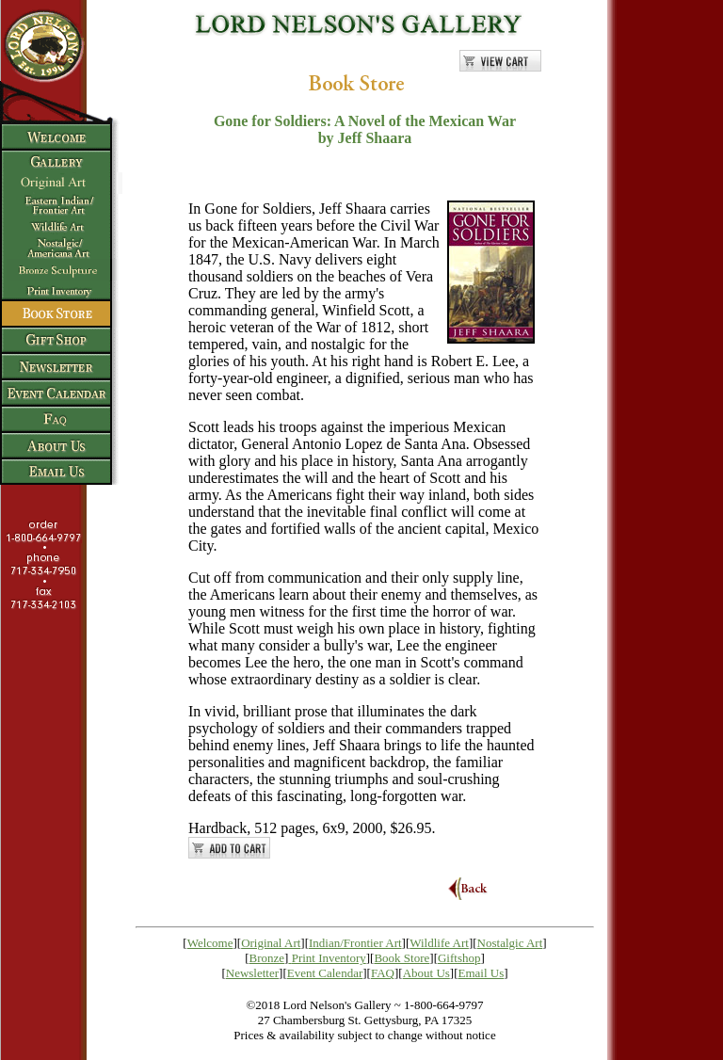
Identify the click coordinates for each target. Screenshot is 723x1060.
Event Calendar (325, 973)
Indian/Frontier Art (355, 943)
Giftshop (459, 958)
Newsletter (252, 973)
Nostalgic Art (510, 943)
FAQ (382, 973)
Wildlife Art (439, 943)
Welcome (210, 943)
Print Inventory (329, 958)
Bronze (267, 958)
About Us (426, 973)
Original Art (270, 943)
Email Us (481, 973)
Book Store (401, 958)
